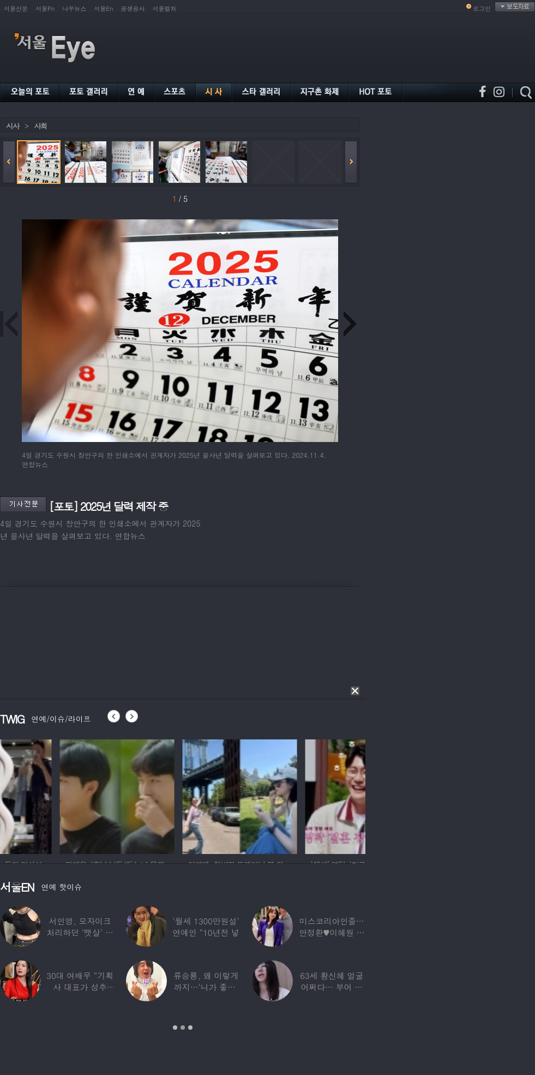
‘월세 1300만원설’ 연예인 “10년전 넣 (205, 926)
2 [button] (183, 1027)
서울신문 (16, 8)
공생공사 (133, 8)
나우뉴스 (74, 8)
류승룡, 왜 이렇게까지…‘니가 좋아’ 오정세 (205, 987)
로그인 (482, 8)
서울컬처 (165, 8)
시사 (12, 126)
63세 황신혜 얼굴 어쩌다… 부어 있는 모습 (331, 987)
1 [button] (175, 1027)
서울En (103, 8)
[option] (57, 795)
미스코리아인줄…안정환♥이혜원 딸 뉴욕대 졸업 (332, 932)
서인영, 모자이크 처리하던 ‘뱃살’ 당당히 (80, 932)
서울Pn (45, 8)
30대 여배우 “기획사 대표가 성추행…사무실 (79, 987)
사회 (40, 126)
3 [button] (190, 1027)
